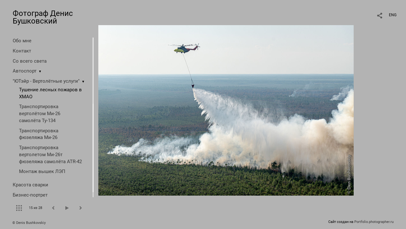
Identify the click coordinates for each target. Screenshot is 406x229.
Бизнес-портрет (30, 195)
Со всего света (30, 61)
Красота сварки (30, 185)
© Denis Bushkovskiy (29, 223)
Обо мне (22, 41)
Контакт (22, 51)
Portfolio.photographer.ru (374, 222)
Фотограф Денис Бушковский (43, 17)
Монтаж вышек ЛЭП (42, 171)
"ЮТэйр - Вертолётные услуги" (46, 81)
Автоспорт (24, 71)
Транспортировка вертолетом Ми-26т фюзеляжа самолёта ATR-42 (50, 154)
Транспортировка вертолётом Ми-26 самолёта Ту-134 (39, 113)
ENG (392, 15)
